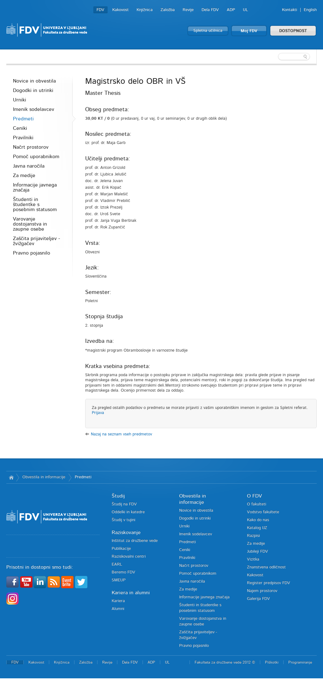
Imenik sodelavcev (33, 109)
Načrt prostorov (31, 147)
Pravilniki (23, 137)
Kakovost (120, 10)
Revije (188, 10)
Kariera (118, 601)
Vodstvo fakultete (263, 512)
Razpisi (253, 536)
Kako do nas (258, 520)
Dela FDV (210, 10)
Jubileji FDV (257, 551)
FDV (100, 10)
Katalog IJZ (257, 528)
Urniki (19, 99)
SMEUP (119, 580)
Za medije (24, 175)
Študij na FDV (124, 504)
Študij (118, 495)
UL (245, 10)
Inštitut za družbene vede (135, 541)
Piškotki (272, 662)
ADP (231, 10)
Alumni (118, 609)
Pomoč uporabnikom (36, 156)
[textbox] (276, 56)
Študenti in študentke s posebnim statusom (35, 204)
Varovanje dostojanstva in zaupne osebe (30, 224)
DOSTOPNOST (293, 31)
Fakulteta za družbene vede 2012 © (225, 662)
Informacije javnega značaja (35, 187)
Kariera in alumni (131, 592)
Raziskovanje (126, 532)
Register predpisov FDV (268, 583)
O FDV (254, 495)
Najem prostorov (262, 591)
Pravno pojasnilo (31, 253)
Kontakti (289, 10)
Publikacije (121, 549)
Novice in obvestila (34, 80)
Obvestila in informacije (43, 477)
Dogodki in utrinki (33, 90)
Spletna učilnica (207, 31)
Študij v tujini (123, 520)
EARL (117, 564)
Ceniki (20, 128)
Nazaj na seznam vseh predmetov (121, 434)
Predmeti (23, 118)
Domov (11, 477)
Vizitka (253, 559)
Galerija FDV (258, 599)
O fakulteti (256, 504)
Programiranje (300, 662)
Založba (168, 10)
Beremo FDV (123, 572)
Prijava (98, 413)
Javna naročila (28, 166)
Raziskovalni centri (129, 557)
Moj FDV (249, 31)
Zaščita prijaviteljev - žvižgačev (36, 241)
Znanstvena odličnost (266, 567)
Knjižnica (145, 10)
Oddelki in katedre (128, 512)
